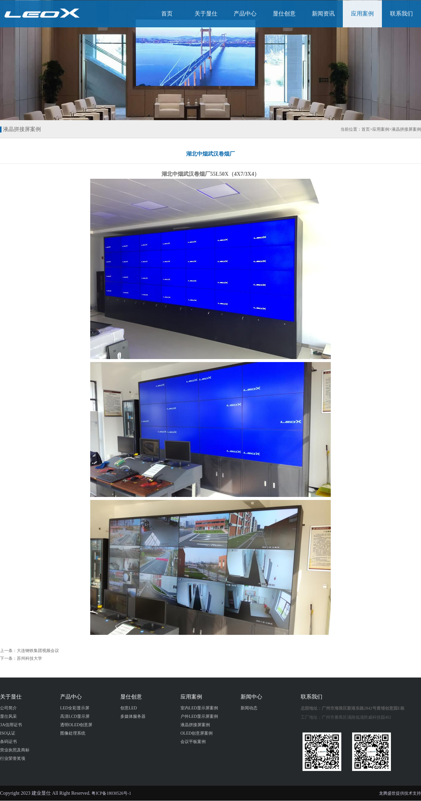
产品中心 (245, 14)
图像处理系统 (72, 733)
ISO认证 (7, 733)
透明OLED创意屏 (76, 725)
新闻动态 (249, 708)
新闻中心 (251, 697)
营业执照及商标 (14, 750)
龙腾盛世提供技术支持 (400, 793)
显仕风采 (8, 716)
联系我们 (401, 14)
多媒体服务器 (133, 716)
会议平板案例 (193, 741)
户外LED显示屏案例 (199, 716)
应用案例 (362, 14)
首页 (167, 14)
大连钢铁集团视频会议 (38, 650)
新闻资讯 (323, 14)
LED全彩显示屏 (74, 708)
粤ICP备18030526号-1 (111, 793)
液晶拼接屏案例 (406, 129)
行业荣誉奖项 (12, 758)
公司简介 (8, 708)
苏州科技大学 (29, 658)
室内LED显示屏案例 (199, 708)
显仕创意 (284, 14)
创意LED (128, 708)
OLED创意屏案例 (196, 733)
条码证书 (8, 741)
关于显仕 (206, 14)
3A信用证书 (11, 725)
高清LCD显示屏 (75, 716)
